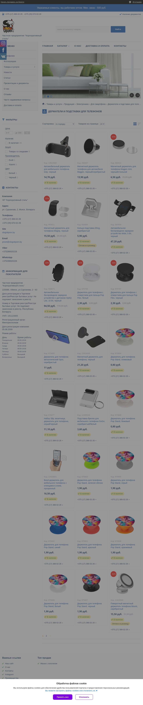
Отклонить (84, 697)
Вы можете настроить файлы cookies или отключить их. (70, 691)
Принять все (63, 697)
